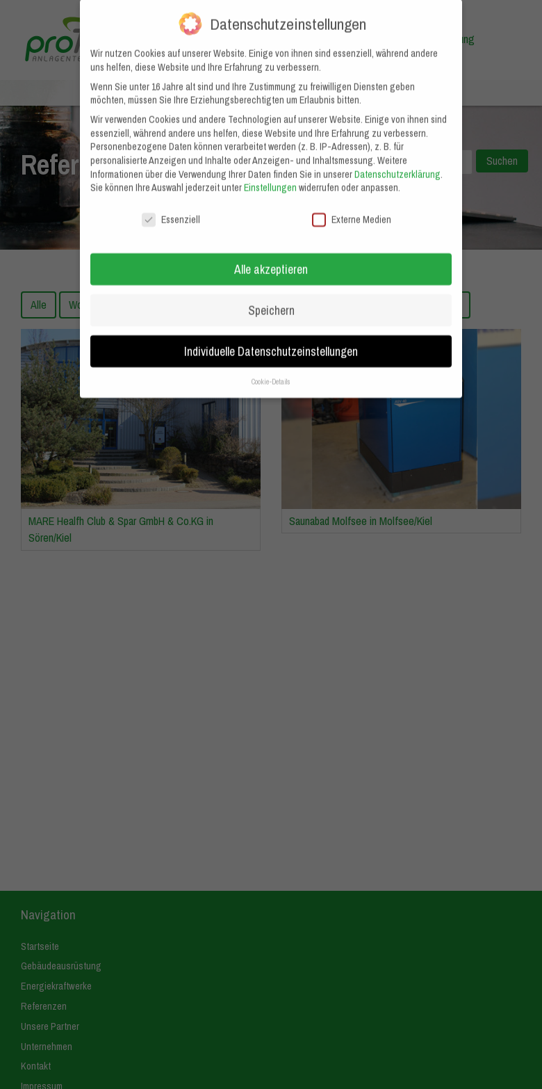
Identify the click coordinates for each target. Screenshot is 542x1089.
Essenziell (171, 206)
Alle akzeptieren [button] (271, 256)
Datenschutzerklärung (397, 160)
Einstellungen (270, 174)
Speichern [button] (271, 297)
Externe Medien (351, 206)
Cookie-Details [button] (271, 368)
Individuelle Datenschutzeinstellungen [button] (271, 338)
